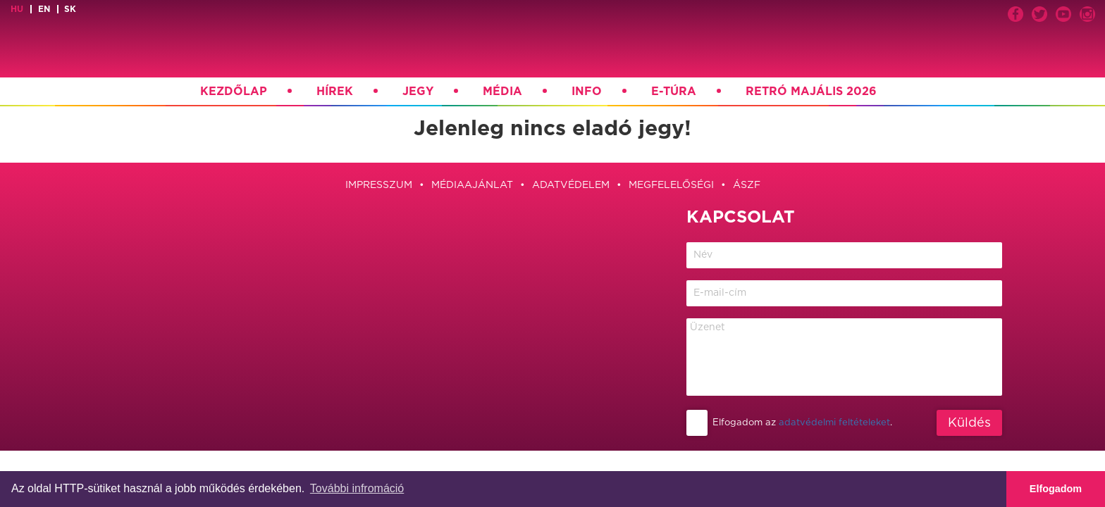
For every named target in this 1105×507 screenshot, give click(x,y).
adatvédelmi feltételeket (834, 422)
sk (70, 9)
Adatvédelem (571, 185)
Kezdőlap (233, 91)
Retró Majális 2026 (811, 91)
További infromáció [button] (357, 488)
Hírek (334, 91)
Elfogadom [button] (1056, 488)
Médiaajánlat (472, 185)
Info (587, 91)
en (44, 9)
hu (17, 9)
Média (502, 91)
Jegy (417, 91)
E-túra (673, 91)
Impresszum (378, 185)
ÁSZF (746, 185)
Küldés (969, 423)
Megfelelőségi (671, 185)
